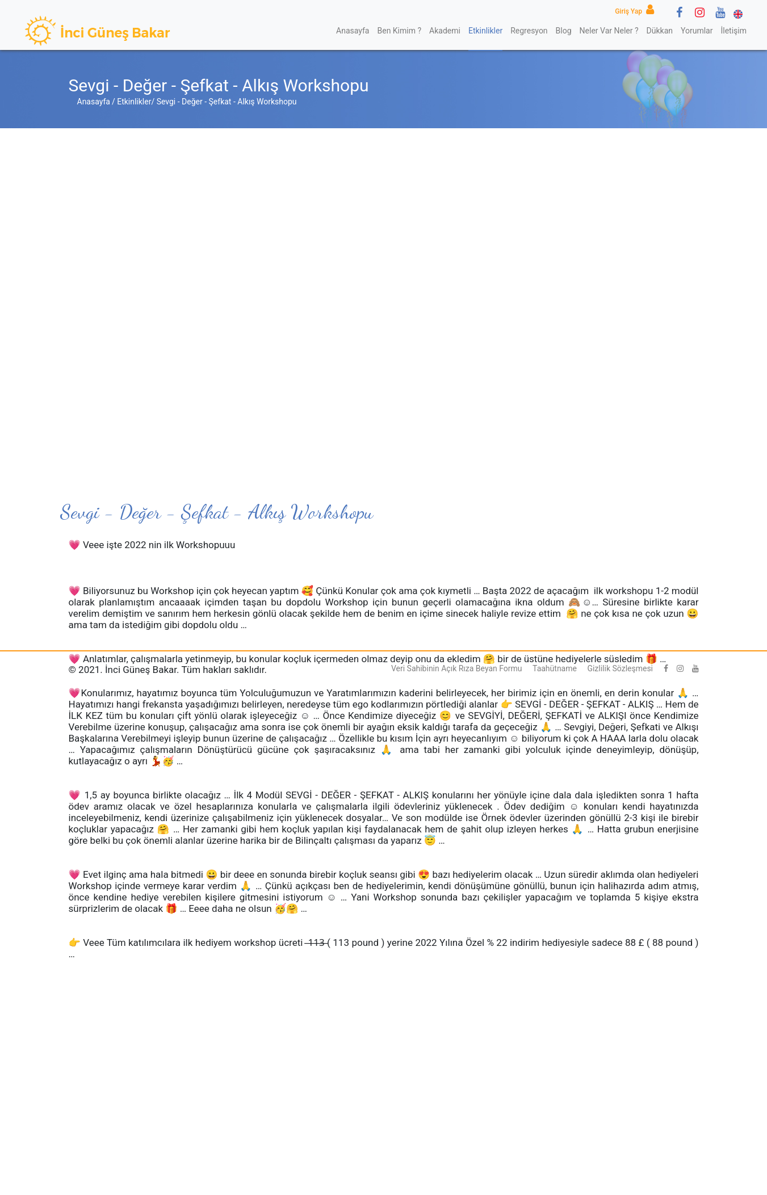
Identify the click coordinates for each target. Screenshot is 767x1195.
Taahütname (555, 668)
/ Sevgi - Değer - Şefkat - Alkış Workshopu (223, 101)
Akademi (444, 30)
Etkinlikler (485, 30)
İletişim (733, 30)
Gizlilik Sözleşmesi (620, 668)
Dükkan (660, 30)
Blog (564, 30)
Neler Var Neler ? (609, 30)
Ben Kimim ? (399, 30)
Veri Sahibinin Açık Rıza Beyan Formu (456, 668)
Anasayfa (352, 30)
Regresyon (528, 30)
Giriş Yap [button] (636, 11)
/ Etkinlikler (132, 101)
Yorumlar (696, 30)
